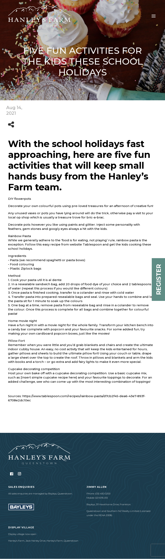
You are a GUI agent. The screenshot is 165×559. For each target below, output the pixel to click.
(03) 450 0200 (102, 493)
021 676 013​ (101, 497)
